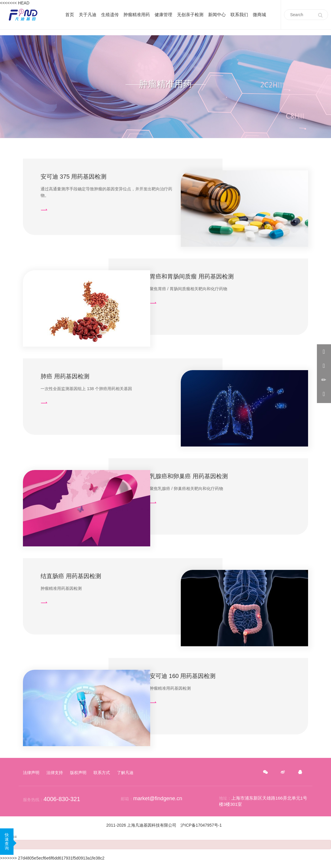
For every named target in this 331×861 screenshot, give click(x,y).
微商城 (259, 14)
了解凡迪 (125, 772)
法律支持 (54, 772)
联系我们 (239, 14)
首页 (69, 14)
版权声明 (78, 772)
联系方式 (101, 772)
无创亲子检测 (190, 14)
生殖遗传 (110, 14)
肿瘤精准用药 (136, 14)
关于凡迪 (87, 14)
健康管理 (163, 14)
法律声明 (31, 772)
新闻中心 (217, 14)
